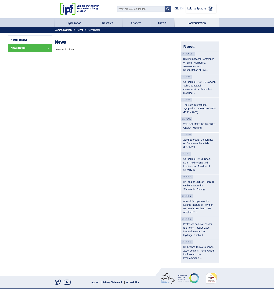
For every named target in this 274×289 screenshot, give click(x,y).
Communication (197, 23)
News (80, 29)
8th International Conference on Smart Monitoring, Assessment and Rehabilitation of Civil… (198, 64)
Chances (136, 23)
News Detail (10, 47)
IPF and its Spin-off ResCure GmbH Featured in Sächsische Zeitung (198, 185)
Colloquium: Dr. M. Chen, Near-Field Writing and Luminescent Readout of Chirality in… (197, 164)
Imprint (95, 282)
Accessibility (132, 282)
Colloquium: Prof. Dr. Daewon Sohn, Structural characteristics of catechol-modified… (199, 87)
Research (107, 23)
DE (176, 8)
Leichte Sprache (200, 8)
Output (162, 23)
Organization (73, 23)
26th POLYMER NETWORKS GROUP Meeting (199, 126)
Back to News (12, 39)
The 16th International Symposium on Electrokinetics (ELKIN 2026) (199, 108)
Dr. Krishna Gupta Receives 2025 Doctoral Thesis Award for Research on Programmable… (198, 252)
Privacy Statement (112, 282)
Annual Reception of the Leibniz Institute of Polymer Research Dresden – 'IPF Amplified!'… (198, 207)
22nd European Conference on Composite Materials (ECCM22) (198, 143)
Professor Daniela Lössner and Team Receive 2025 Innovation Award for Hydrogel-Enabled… (197, 229)
